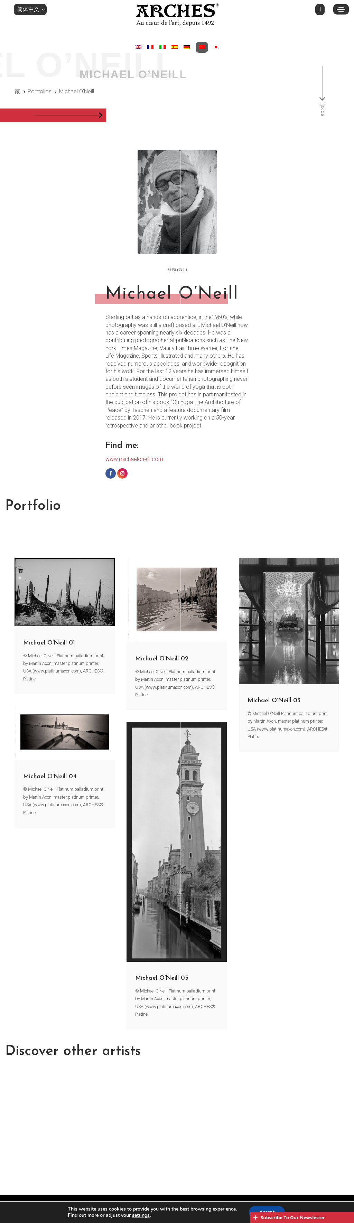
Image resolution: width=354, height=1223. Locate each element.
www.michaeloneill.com (134, 459)
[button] (30, 9)
